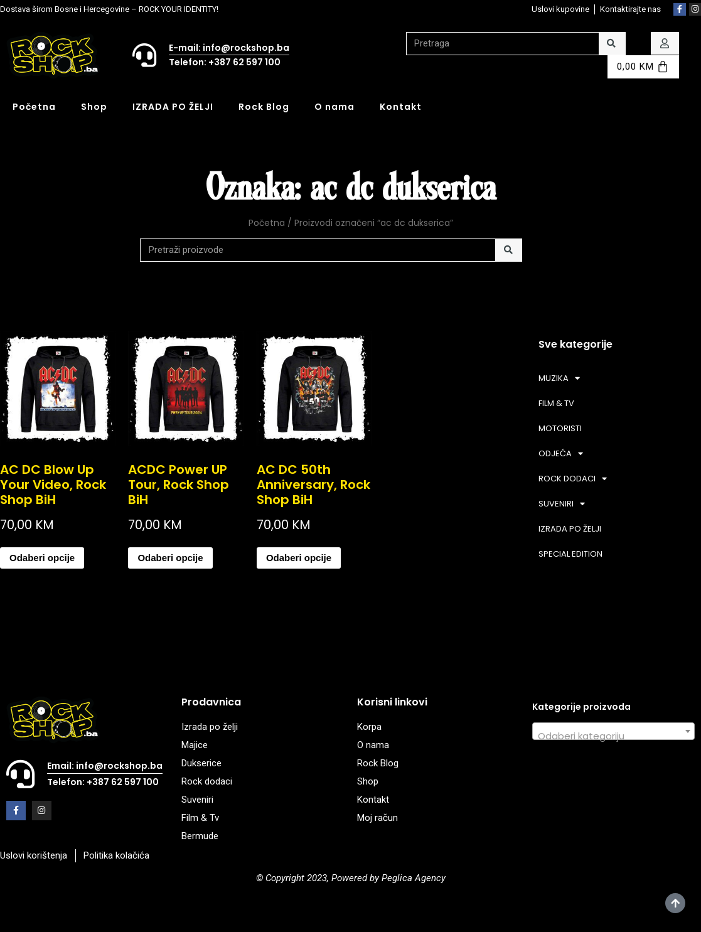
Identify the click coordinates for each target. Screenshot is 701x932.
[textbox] (613, 736)
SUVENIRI (561, 503)
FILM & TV (556, 403)
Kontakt (401, 106)
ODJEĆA (560, 453)
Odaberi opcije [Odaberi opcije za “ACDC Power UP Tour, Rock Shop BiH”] (170, 557)
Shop (94, 106)
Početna (34, 106)
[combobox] (613, 731)
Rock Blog (263, 106)
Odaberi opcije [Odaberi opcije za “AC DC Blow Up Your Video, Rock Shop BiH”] (42, 557)
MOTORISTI (560, 428)
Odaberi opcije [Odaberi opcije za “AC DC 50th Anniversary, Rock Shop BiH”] (298, 557)
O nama (334, 106)
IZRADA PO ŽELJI (172, 106)
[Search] (612, 44)
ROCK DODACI (572, 478)
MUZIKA (559, 378)
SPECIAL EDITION (570, 554)
